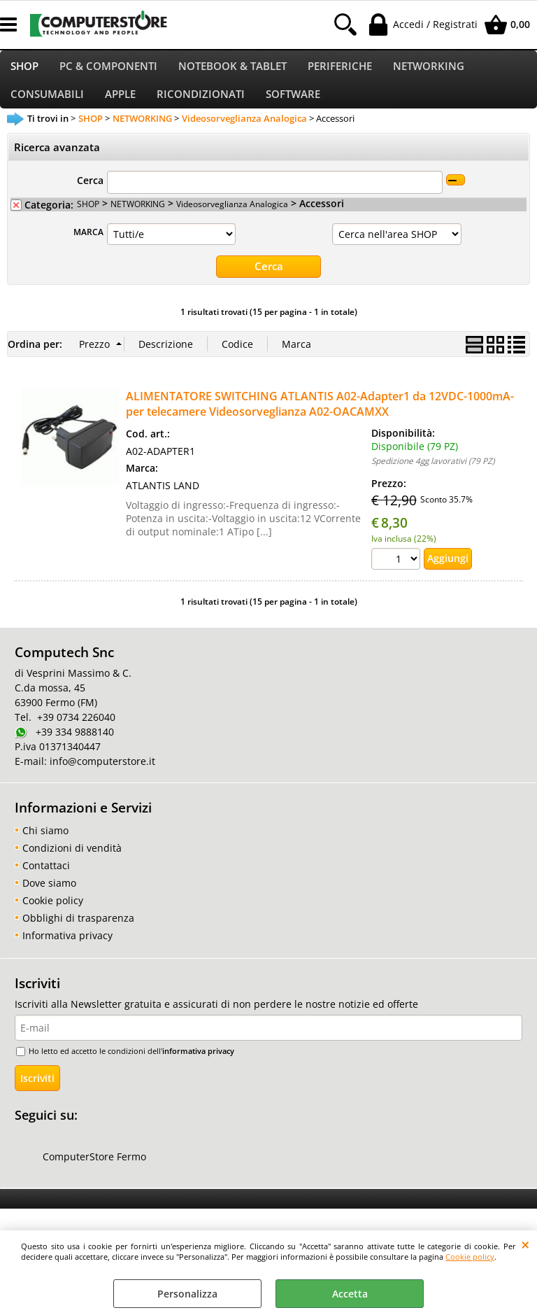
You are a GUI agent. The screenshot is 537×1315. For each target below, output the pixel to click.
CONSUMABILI (47, 107)
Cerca (90, 197)
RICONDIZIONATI (201, 107)
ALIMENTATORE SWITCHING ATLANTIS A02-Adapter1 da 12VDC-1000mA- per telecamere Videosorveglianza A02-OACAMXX (320, 420)
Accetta (350, 1293)
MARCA (88, 248)
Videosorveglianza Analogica (232, 220)
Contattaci (46, 881)
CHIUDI (525, 1244)
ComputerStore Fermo (94, 1173)
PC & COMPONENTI (108, 70)
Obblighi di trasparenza (78, 934)
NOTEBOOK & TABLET (232, 70)
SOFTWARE (293, 107)
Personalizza (187, 1293)
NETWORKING (428, 70)
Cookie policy (469, 1256)
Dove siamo (49, 899)
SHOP (24, 70)
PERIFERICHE (340, 70)
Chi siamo (45, 846)
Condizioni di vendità (72, 864)
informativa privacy (198, 1067)
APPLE (120, 107)
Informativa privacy (67, 951)
